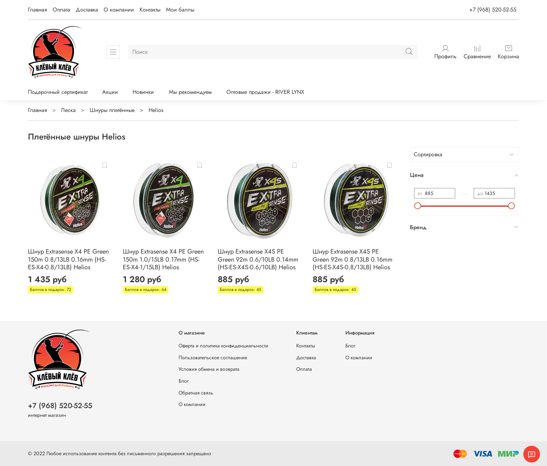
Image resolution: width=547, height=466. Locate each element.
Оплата (61, 10)
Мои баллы (180, 10)
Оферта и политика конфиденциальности (223, 345)
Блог (184, 380)
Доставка (87, 10)
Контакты (150, 10)
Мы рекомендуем (190, 92)
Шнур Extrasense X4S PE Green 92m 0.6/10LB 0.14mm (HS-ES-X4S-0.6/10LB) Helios (258, 259)
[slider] (417, 206)
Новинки (143, 92)
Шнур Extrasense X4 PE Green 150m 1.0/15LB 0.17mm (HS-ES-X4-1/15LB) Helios (163, 259)
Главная (37, 10)
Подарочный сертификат (58, 92)
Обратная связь (196, 392)
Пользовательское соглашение (213, 357)
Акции (110, 92)
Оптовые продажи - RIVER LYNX (265, 92)
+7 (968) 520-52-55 (492, 10)
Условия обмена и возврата (209, 369)
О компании (119, 10)
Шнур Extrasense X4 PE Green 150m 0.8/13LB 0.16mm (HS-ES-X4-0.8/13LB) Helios (68, 259)
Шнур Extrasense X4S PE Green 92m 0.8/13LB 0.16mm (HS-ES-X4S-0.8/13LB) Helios (352, 259)
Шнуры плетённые (112, 110)
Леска (68, 110)
